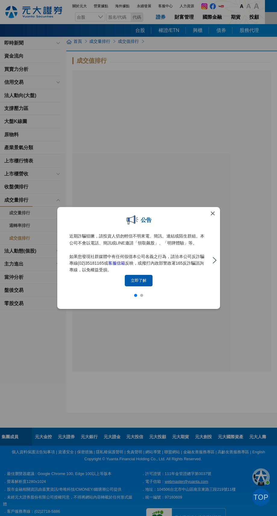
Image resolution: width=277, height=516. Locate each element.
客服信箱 (116, 263)
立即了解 (138, 280)
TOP (261, 497)
